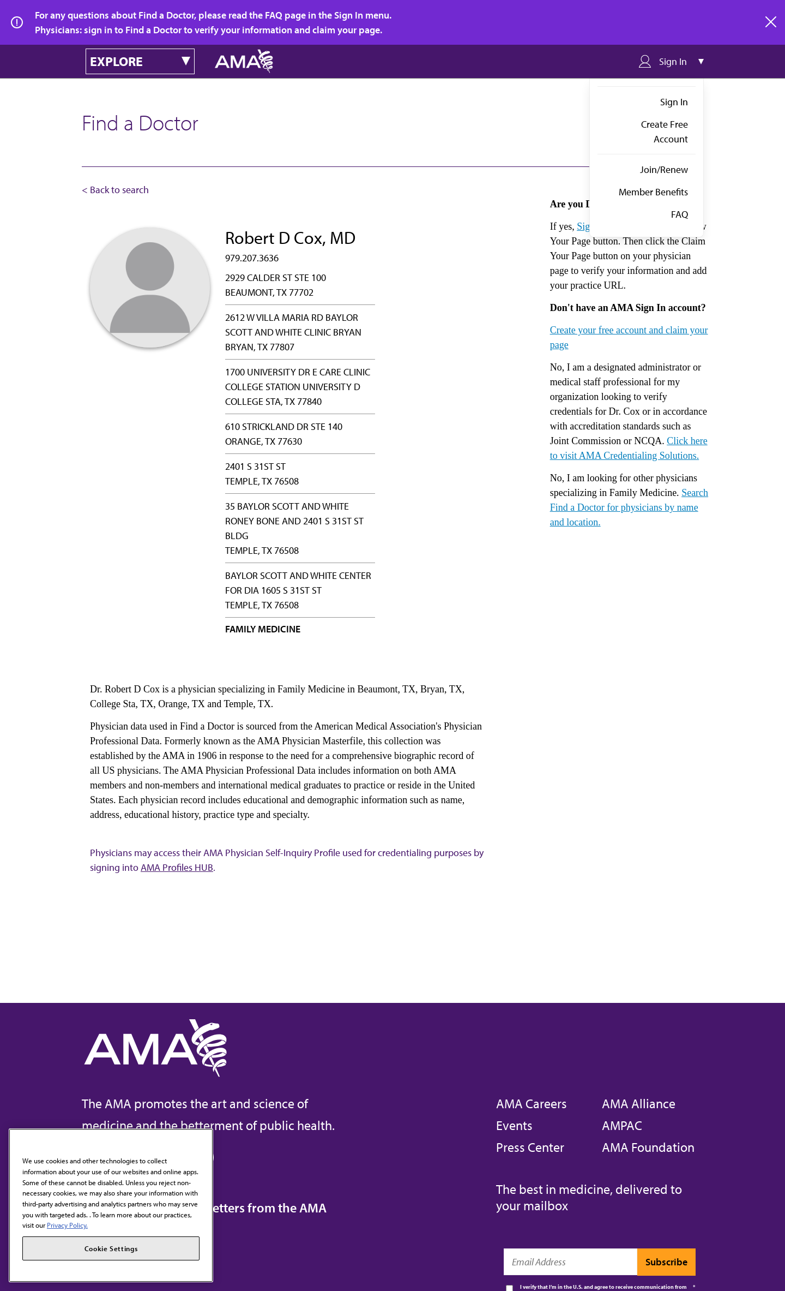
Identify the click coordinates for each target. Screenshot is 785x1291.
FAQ (679, 214)
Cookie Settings (111, 1248)
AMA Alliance (638, 1103)
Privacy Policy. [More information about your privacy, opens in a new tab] (67, 1225)
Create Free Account (664, 131)
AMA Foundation (648, 1147)
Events (514, 1125)
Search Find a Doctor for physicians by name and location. (629, 507)
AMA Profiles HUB (177, 867)
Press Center (530, 1147)
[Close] (200, 1145)
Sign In (674, 101)
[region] (111, 1205)
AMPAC (622, 1125)
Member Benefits (653, 192)
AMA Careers (531, 1103)
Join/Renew (664, 169)
